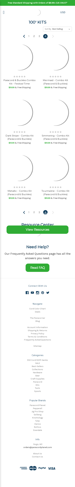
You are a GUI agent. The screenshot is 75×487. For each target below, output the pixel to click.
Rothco (37, 427)
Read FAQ (37, 268)
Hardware (37, 372)
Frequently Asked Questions (37, 340)
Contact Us (37, 456)
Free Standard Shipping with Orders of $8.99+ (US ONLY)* (37, 2)
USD (62, 12)
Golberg (37, 414)
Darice (37, 424)
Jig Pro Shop (37, 411)
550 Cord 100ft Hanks (37, 360)
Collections (37, 369)
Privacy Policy (37, 333)
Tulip (37, 421)
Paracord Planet (38, 405)
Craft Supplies (37, 379)
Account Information (37, 327)
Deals (37, 312)
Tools (37, 388)
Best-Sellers (37, 366)
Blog (37, 321)
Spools (37, 391)
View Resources (37, 229)
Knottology (37, 417)
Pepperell (37, 408)
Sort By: (48, 29)
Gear (37, 375)
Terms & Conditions (37, 336)
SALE (37, 363)
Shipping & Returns (37, 330)
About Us (37, 453)
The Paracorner (37, 318)
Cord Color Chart (37, 308)
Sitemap (37, 346)
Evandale (37, 430)
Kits (37, 385)
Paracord (37, 382)
